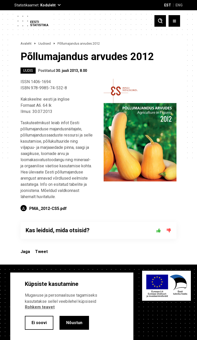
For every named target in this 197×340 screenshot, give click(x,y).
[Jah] (158, 230)
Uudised (44, 43)
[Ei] (168, 230)
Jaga (25, 251)
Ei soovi (39, 322)
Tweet (41, 251)
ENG (179, 5)
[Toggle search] (160, 21)
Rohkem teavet (40, 307)
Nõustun (74, 322)
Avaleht (26, 43)
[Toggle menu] (174, 21)
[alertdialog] (71, 306)
